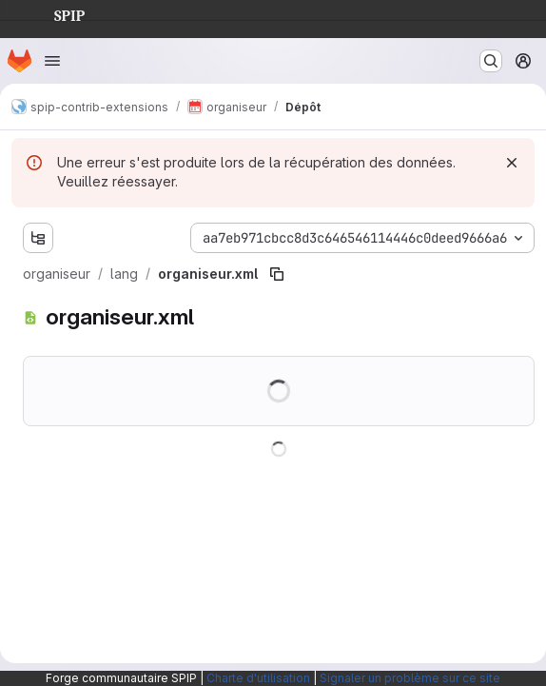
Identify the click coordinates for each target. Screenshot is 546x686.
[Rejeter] (511, 162)
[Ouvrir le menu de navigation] (52, 61)
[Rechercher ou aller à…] (490, 60)
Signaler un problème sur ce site (410, 678)
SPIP (54, 13)
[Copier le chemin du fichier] (277, 274)
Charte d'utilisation (258, 678)
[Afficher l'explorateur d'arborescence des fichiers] (38, 238)
